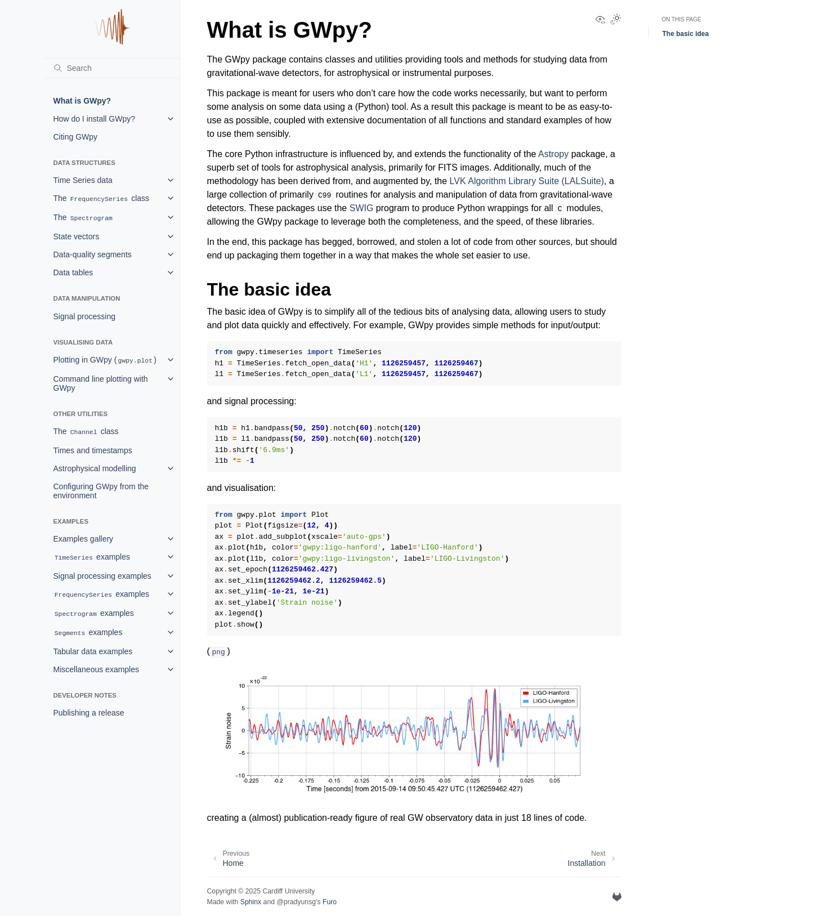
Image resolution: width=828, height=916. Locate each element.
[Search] (112, 68)
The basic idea (686, 34)
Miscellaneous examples (96, 669)
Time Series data (83, 180)
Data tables (73, 272)
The (83, 217)
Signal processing (84, 316)
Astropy (553, 154)
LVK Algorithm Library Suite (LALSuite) (527, 181)
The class (101, 198)
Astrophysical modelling (94, 468)
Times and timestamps (92, 450)
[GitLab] (616, 896)
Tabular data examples (93, 651)
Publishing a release (88, 712)
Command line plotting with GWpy (100, 383)
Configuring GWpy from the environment (101, 491)
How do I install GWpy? (94, 118)
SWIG (362, 208)
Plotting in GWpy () (104, 360)
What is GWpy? (82, 100)
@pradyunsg (296, 902)
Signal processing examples (102, 575)
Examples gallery (83, 538)
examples (92, 557)
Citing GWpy (75, 136)
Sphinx (250, 902)
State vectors (76, 236)
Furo (330, 902)
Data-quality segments (92, 254)
